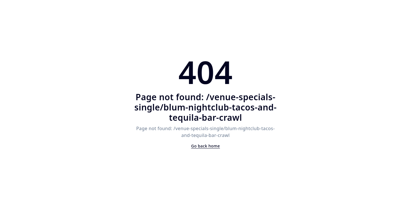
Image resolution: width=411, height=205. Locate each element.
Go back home (205, 146)
